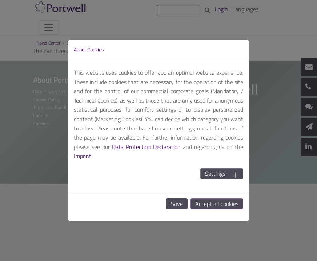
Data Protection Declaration (146, 146)
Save (177, 203)
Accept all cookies (216, 203)
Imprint (82, 156)
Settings (215, 173)
